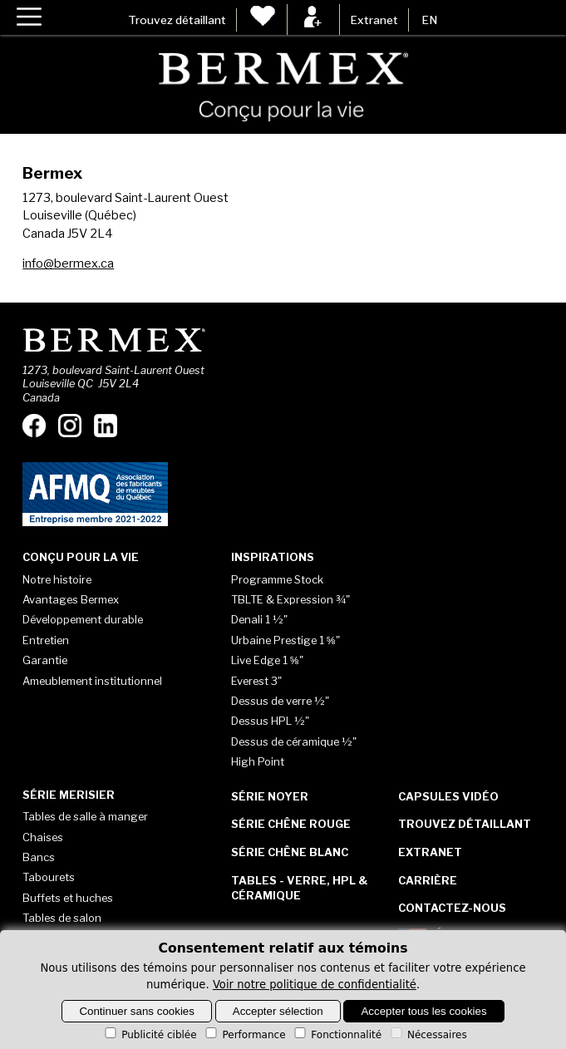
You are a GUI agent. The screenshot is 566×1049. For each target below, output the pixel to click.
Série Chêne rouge (291, 823)
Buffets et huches (67, 897)
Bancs (38, 857)
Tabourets (48, 877)
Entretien (45, 640)
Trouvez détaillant (177, 20)
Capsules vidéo (448, 796)
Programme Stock (277, 579)
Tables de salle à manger (85, 816)
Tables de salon (61, 917)
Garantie (44, 660)
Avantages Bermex (70, 599)
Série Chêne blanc (289, 852)
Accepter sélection (278, 1011)
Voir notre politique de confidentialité (314, 984)
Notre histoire (56, 579)
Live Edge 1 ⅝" (267, 660)
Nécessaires (427, 1035)
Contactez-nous (452, 907)
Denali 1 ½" (259, 619)
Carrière (427, 880)
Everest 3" (256, 680)
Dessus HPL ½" (270, 720)
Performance (244, 1035)
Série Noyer (269, 796)
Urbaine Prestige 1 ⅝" (285, 640)
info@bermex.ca (68, 263)
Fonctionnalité (336, 1035)
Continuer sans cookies (136, 1011)
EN (429, 20)
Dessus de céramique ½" (294, 741)
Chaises (42, 837)
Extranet (374, 20)
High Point (257, 761)
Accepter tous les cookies (423, 1011)
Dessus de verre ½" (280, 700)
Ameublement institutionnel (92, 680)
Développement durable (82, 619)
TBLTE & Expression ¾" (290, 599)
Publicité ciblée (149, 1035)
